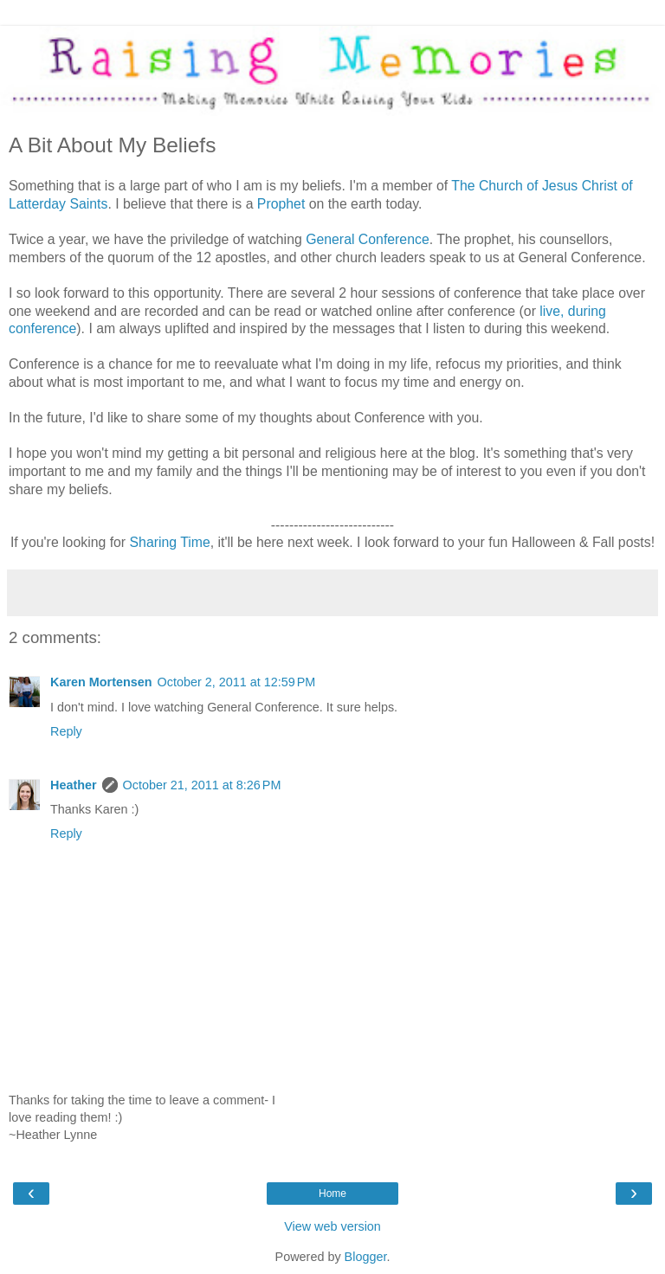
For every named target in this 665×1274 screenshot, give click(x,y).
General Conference (367, 239)
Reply (66, 731)
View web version (332, 1226)
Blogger (366, 1257)
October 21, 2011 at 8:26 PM (202, 785)
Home (332, 1193)
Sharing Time (170, 542)
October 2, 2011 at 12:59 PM (237, 682)
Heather (73, 785)
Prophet (281, 203)
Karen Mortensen (101, 682)
